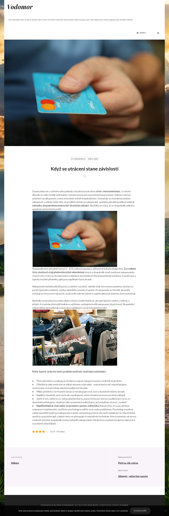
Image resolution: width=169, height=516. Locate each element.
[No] (165, 510)
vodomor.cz (79, 159)
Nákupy (15, 463)
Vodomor (20, 6)
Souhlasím (140, 511)
